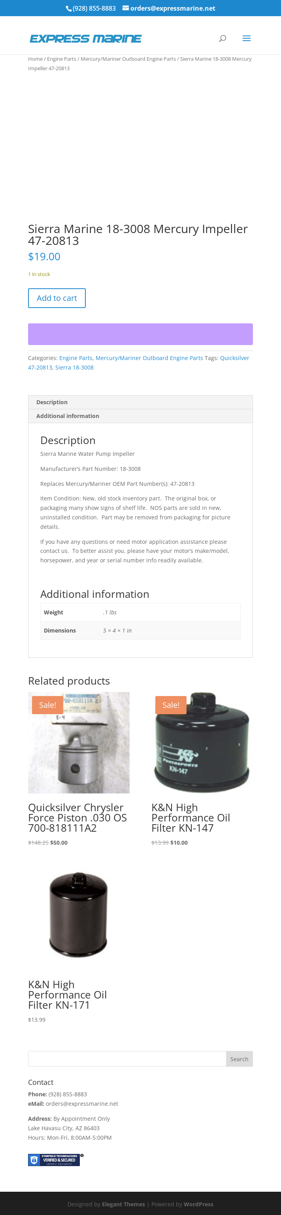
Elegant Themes (123, 1204)
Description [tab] (52, 402)
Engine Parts (61, 58)
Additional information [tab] (67, 416)
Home (35, 58)
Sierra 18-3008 (74, 367)
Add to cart (57, 298)
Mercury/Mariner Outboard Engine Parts (128, 58)
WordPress (198, 1204)
